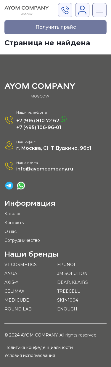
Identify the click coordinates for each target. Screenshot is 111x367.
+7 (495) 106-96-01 (38, 127)
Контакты (14, 222)
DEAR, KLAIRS (72, 282)
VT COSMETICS (20, 264)
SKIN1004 (67, 300)
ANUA (10, 273)
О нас (10, 231)
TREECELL (68, 291)
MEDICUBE (16, 300)
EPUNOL (66, 264)
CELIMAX (14, 291)
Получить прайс (56, 27)
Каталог (12, 213)
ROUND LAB (18, 309)
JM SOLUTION (72, 273)
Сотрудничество (22, 240)
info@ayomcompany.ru (44, 169)
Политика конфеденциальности (38, 347)
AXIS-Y (11, 282)
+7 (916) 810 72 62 (41, 119)
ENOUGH (67, 309)
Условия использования (29, 355)
